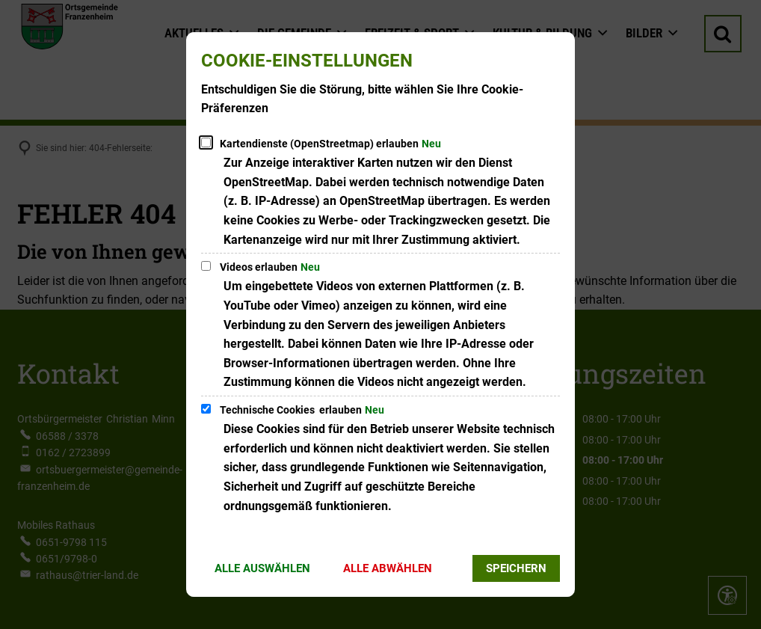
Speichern (516, 568)
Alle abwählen (387, 568)
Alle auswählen (262, 568)
